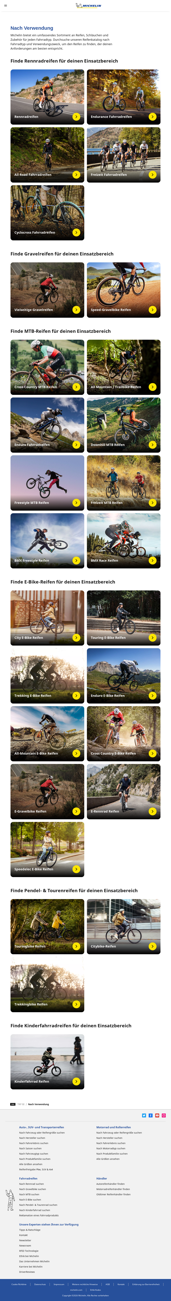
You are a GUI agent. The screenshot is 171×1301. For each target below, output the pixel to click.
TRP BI (20, 1104)
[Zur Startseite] (88, 6)
